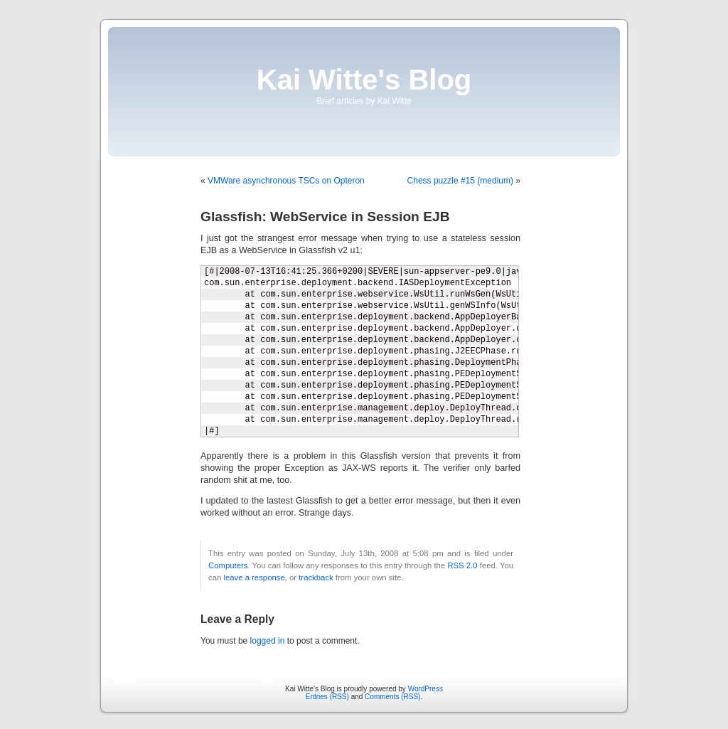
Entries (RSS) (327, 697)
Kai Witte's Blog (364, 79)
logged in (267, 641)
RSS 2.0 (462, 565)
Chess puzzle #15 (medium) (460, 181)
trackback (316, 577)
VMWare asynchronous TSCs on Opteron (286, 181)
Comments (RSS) (392, 697)
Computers (227, 565)
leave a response (253, 577)
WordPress (425, 689)
